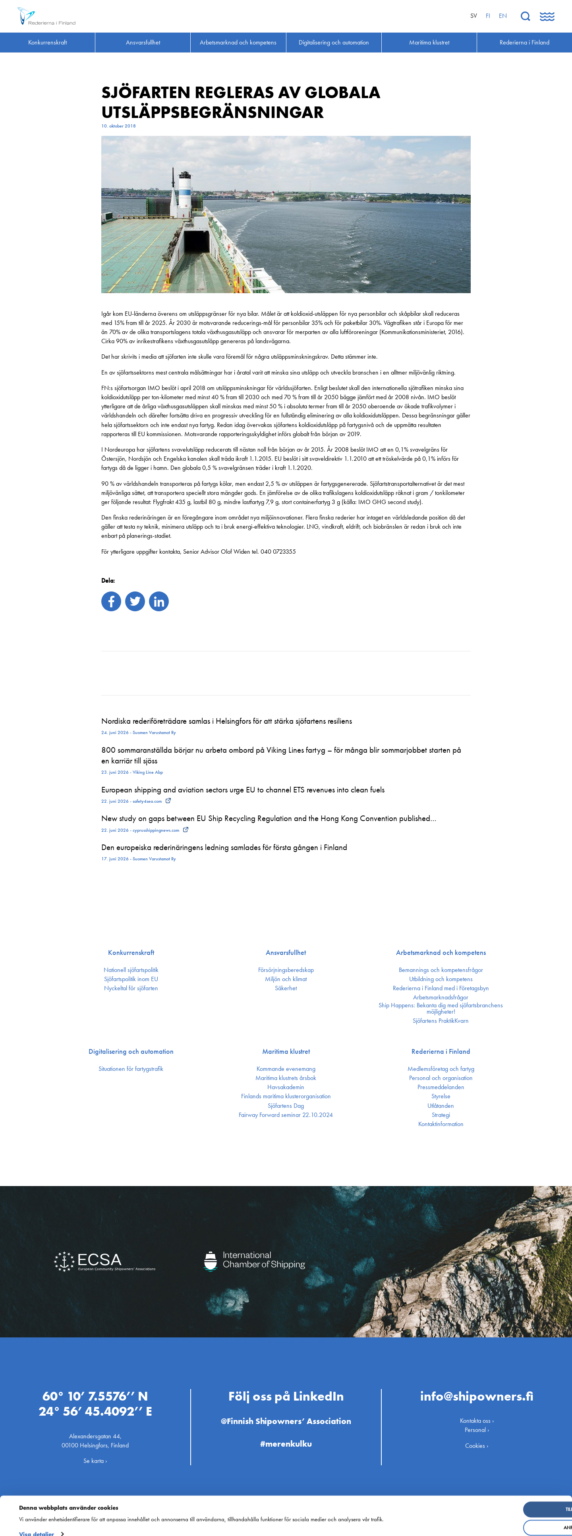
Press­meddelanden (440, 1087)
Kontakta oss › (477, 1418)
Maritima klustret (286, 1051)
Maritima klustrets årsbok (285, 1078)
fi (488, 16)
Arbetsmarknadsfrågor (440, 997)
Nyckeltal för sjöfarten (131, 988)
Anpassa (508, 1518)
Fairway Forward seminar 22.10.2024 (286, 1115)
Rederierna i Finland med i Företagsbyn (441, 988)
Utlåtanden (440, 1106)
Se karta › (95, 1458)
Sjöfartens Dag (286, 1106)
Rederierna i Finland (441, 1051)
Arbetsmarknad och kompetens (441, 952)
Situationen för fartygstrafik (131, 1069)
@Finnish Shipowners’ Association (286, 1418)
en (503, 16)
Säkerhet (286, 988)
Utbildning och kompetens (441, 979)
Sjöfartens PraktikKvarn (441, 1021)
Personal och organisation (441, 1078)
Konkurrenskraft (131, 952)
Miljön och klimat (286, 979)
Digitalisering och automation (131, 1051)
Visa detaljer (36, 1524)
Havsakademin (285, 1087)
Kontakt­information (441, 1124)
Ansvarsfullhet (286, 952)
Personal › (477, 1427)
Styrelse (440, 1096)
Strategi (441, 1115)
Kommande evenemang (286, 1069)
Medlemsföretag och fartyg (441, 1069)
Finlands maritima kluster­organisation (286, 1096)
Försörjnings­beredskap (286, 970)
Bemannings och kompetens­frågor (441, 970)
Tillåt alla (507, 1499)
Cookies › (477, 1443)
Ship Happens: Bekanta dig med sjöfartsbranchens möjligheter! (441, 1008)
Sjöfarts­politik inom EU (131, 979)
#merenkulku (286, 1441)
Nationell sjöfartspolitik (131, 970)
